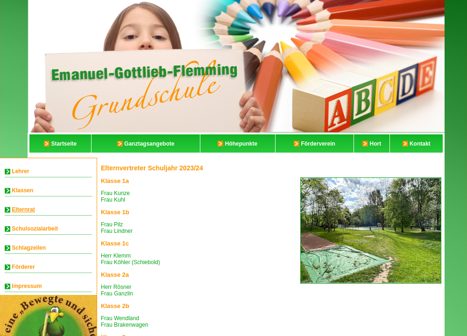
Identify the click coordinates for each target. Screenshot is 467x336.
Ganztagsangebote (149, 143)
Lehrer (20, 171)
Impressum (27, 286)
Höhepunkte (241, 143)
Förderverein (318, 143)
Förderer (23, 267)
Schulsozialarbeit (35, 228)
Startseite (64, 143)
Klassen (22, 190)
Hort (376, 143)
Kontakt (420, 143)
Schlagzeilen (29, 248)
